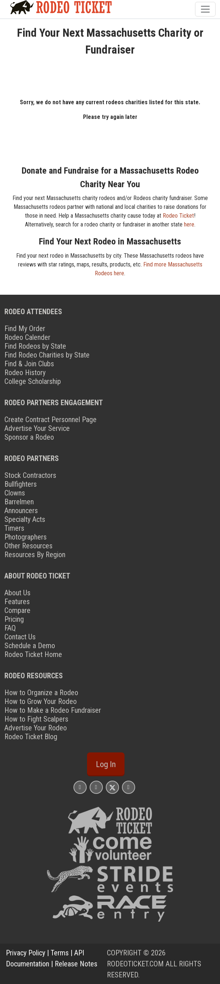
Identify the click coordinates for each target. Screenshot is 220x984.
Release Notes (76, 963)
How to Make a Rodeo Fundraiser (52, 710)
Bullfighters (20, 484)
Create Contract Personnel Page (50, 419)
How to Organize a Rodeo (41, 692)
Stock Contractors (30, 475)
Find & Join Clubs (29, 363)
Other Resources (28, 545)
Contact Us (20, 636)
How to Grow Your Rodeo (40, 701)
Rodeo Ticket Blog (30, 736)
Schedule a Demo (29, 645)
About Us (17, 592)
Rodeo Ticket (178, 215)
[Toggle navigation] (205, 9)
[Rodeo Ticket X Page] (112, 787)
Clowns (14, 493)
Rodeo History (25, 372)
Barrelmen (19, 501)
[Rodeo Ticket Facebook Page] (96, 787)
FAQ (10, 628)
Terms (60, 952)
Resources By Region (34, 554)
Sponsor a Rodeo (29, 437)
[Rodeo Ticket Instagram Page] (80, 787)
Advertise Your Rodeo (35, 727)
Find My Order (24, 328)
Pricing (14, 619)
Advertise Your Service (37, 428)
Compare (17, 610)
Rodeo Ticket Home (33, 654)
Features (17, 601)
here (189, 224)
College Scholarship (32, 381)
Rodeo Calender (27, 337)
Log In (106, 764)
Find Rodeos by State (35, 346)
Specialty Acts (24, 519)
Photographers (25, 537)
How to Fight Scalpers (36, 719)
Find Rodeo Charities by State (47, 355)
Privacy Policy (25, 952)
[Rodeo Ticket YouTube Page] (128, 787)
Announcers (21, 510)
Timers (14, 528)
